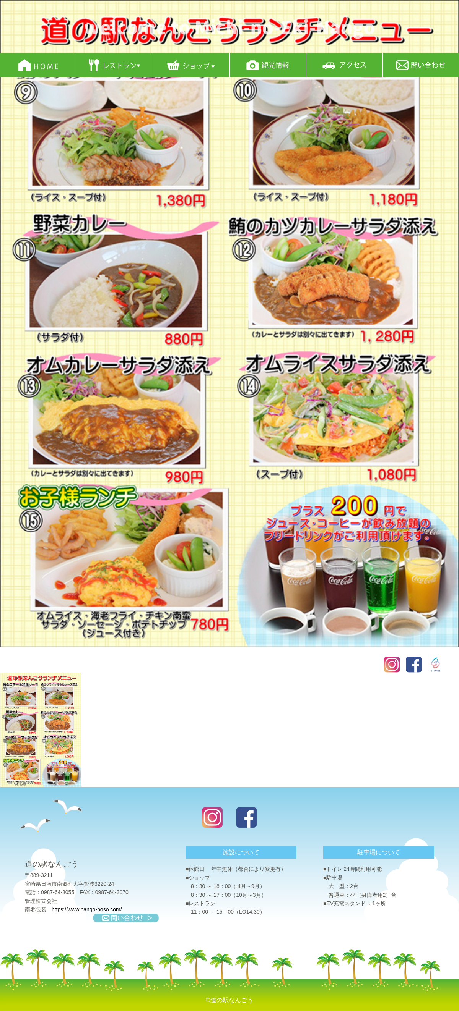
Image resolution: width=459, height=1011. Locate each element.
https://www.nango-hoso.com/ (87, 909)
